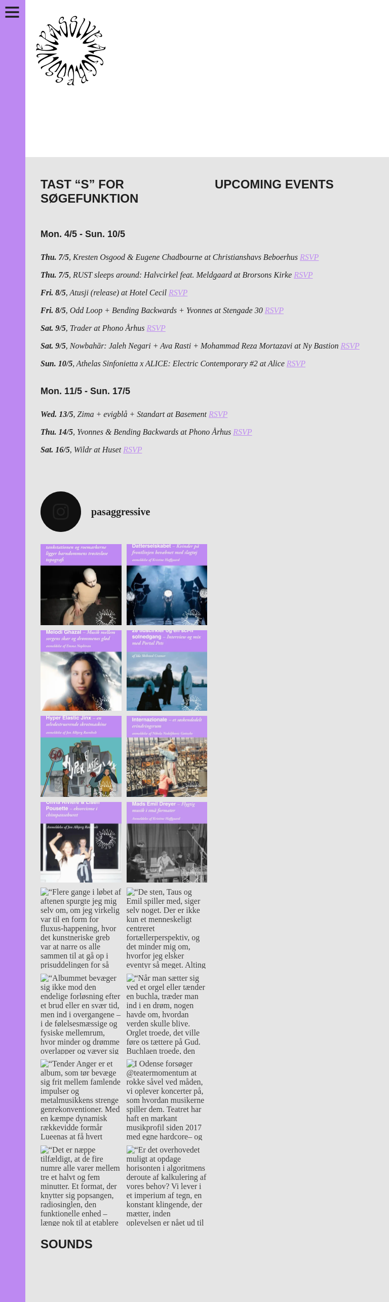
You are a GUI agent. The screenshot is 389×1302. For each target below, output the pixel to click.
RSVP (309, 257)
